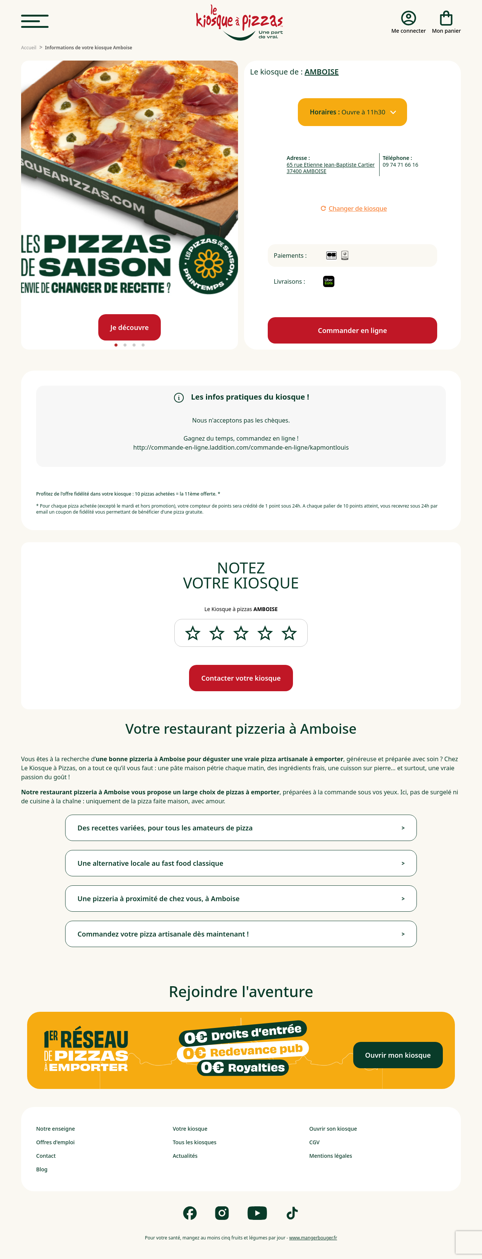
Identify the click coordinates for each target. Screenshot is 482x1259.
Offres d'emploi (55, 1142)
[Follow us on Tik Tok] (292, 1213)
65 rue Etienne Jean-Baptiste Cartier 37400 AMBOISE (331, 168)
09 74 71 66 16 (400, 164)
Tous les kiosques (195, 1142)
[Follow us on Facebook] (190, 1213)
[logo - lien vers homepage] (239, 23)
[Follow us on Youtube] (257, 1213)
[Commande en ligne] (352, 330)
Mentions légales (330, 1155)
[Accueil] (29, 48)
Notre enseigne (55, 1128)
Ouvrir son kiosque (333, 1128)
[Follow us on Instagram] (222, 1213)
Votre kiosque (190, 1128)
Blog (41, 1169)
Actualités (185, 1155)
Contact (46, 1155)
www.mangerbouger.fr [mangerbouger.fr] (313, 1238)
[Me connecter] (408, 22)
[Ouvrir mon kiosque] (398, 1055)
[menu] (35, 22)
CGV (314, 1142)
